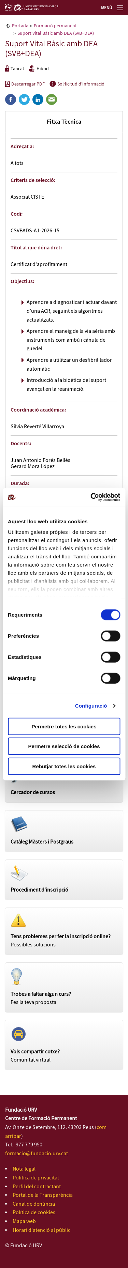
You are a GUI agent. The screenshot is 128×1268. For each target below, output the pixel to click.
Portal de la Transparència (43, 1195)
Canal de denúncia (34, 1204)
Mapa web (24, 1221)
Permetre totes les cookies (63, 726)
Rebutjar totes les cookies (64, 766)
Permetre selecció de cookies (64, 746)
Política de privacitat (36, 1177)
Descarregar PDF (25, 84)
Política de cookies (34, 1212)
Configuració (91, 706)
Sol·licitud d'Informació (76, 84)
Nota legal (24, 1169)
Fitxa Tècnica (64, 122)
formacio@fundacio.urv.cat (36, 1153)
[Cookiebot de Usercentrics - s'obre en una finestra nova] (91, 497)
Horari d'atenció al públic (41, 1230)
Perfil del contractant (37, 1186)
